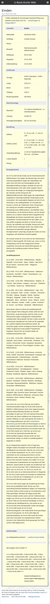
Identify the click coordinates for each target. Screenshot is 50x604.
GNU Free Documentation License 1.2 (36, 592)
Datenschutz (5, 596)
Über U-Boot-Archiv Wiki (19, 596)
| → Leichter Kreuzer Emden (34, 537)
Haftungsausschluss (34, 596)
